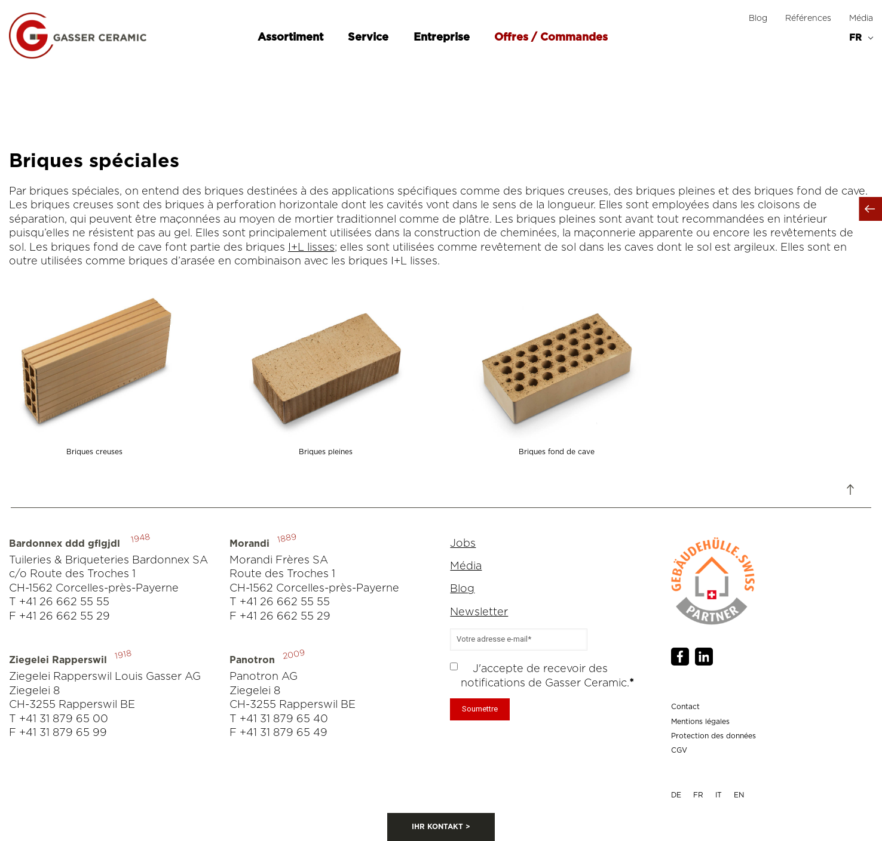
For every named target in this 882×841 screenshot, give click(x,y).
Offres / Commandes (551, 37)
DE (676, 795)
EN (739, 795)
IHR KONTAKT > (441, 826)
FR (698, 795)
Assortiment (292, 37)
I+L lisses (311, 247)
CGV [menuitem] (679, 750)
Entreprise (443, 37)
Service (369, 37)
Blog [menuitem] (758, 18)
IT (718, 795)
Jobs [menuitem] (463, 543)
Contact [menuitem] (685, 706)
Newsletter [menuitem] (479, 612)
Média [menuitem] (861, 18)
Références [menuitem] (808, 18)
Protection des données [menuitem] (713, 736)
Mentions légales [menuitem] (700, 721)
